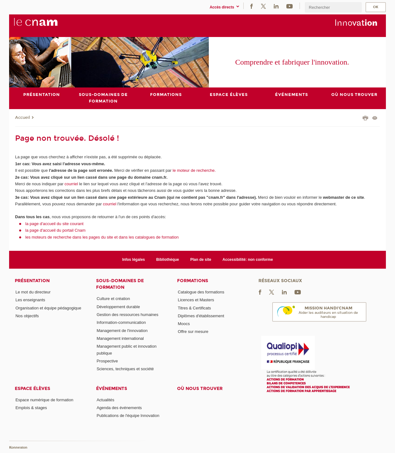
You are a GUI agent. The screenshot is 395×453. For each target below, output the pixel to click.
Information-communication (121, 322)
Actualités (105, 400)
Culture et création (113, 298)
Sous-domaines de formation (120, 284)
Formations (192, 280)
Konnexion (18, 447)
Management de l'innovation (122, 330)
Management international (120, 338)
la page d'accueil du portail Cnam (55, 230)
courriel (71, 184)
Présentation (32, 280)
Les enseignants (30, 300)
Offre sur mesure (193, 331)
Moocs (184, 323)
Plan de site (200, 259)
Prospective (107, 361)
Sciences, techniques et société (125, 368)
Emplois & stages (31, 407)
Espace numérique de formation (44, 400)
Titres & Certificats (194, 308)
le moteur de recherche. (193, 170)
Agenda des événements (119, 407)
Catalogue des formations (201, 292)
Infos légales (133, 259)
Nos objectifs (27, 315)
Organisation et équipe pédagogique (48, 308)
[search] (333, 7)
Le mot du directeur (33, 292)
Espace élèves (32, 388)
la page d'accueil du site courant (54, 223)
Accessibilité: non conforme (248, 259)
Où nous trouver (200, 388)
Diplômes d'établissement (201, 315)
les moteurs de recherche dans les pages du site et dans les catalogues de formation (102, 237)
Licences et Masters (196, 300)
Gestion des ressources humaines (128, 314)
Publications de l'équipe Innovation (128, 415)
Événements (111, 388)
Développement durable (118, 306)
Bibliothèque (167, 259)
